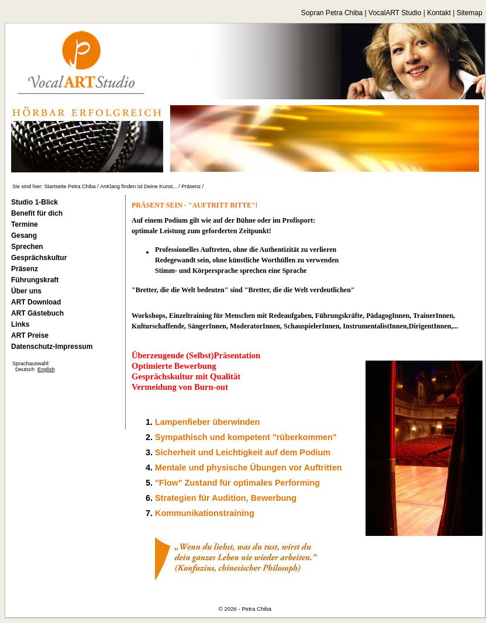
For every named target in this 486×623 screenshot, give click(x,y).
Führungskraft (34, 280)
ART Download (36, 302)
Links (20, 324)
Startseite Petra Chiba (70, 186)
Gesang (24, 235)
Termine (24, 224)
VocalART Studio (394, 13)
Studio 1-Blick (34, 202)
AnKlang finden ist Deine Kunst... (138, 186)
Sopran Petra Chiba (332, 13)
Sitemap (469, 13)
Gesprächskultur (39, 258)
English (46, 369)
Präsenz (191, 186)
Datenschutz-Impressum (51, 346)
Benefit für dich (37, 213)
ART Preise (30, 335)
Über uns (26, 291)
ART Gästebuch (37, 313)
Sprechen (27, 247)
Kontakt (439, 13)
